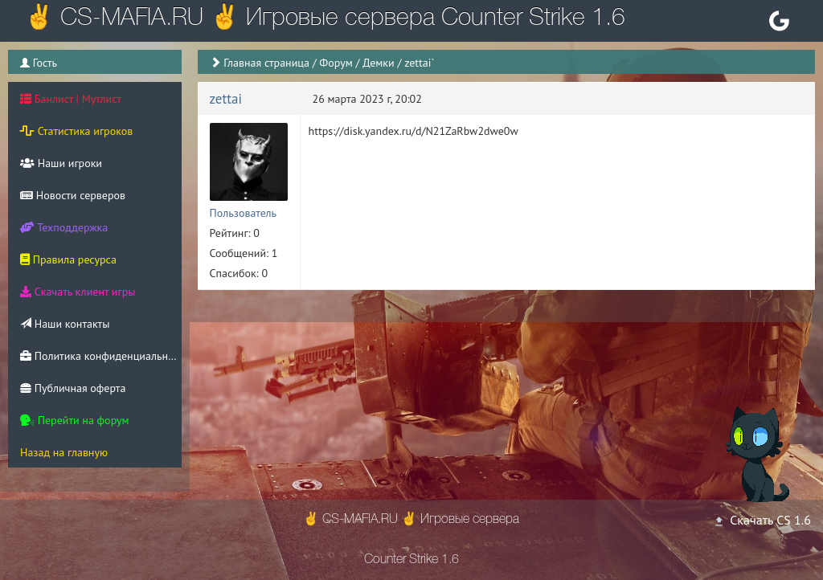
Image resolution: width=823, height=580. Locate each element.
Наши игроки (61, 163)
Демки (378, 62)
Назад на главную (64, 452)
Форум (335, 62)
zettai (226, 99)
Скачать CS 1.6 (762, 520)
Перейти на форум (74, 420)
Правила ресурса (68, 259)
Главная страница (266, 62)
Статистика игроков (76, 131)
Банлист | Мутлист (70, 99)
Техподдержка (64, 227)
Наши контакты (64, 324)
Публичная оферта (72, 388)
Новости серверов (72, 195)
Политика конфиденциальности (101, 356)
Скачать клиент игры (77, 291)
